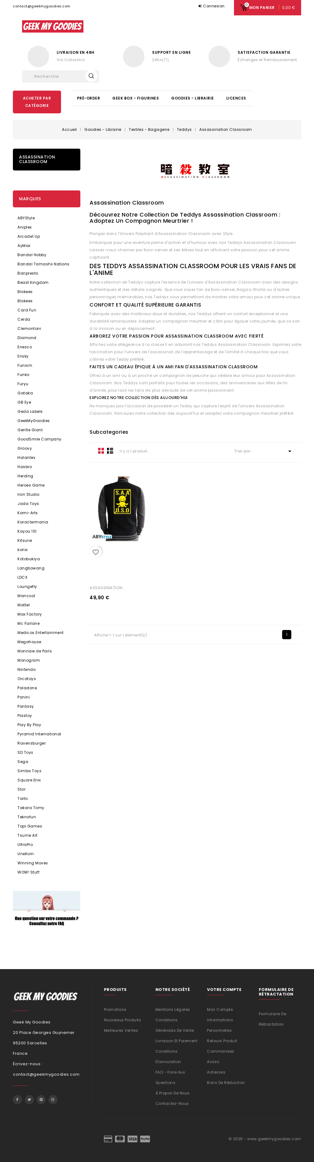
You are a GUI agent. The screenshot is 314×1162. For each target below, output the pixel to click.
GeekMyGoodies (33, 420)
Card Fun (26, 310)
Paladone (27, 688)
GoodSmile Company (39, 439)
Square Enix (29, 780)
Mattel (23, 605)
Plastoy (24, 715)
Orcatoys (26, 678)
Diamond (26, 337)
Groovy (24, 448)
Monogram (28, 660)
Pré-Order (88, 98)
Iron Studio (28, 494)
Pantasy (25, 706)
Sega (22, 761)
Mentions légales (172, 1009)
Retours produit (222, 1040)
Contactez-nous (172, 1103)
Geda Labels (30, 411)
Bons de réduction (226, 1082)
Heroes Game (31, 485)
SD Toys (25, 752)
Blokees (25, 291)
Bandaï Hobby (31, 254)
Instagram (53, 1099)
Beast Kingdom (33, 282)
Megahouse (29, 641)
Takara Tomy (30, 807)
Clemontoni (29, 328)
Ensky (23, 356)
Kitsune (24, 540)
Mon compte (220, 1009)
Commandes (220, 1051)
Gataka (25, 393)
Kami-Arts (27, 512)
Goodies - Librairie (192, 98)
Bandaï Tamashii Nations (43, 264)
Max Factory (29, 614)
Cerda (23, 319)
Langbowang (30, 568)
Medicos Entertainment (40, 632)
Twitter (29, 1099)
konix (22, 549)
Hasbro (24, 466)
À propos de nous (172, 1093)
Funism (24, 365)
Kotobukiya (28, 558)
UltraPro (25, 844)
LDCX (22, 577)
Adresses (216, 1072)
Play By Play (29, 724)
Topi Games (29, 826)
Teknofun (26, 817)
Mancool (26, 595)
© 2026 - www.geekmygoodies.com (264, 1138)
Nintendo (26, 669)
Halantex (26, 457)
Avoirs (213, 1061)
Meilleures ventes (121, 1030)
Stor (21, 789)
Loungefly (27, 586)
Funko (23, 374)
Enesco (24, 347)
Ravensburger (31, 743)
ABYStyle (26, 218)
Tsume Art (27, 835)
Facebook (17, 1099)
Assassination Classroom (37, 159)
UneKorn (25, 853)
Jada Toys (28, 503)
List (110, 451)
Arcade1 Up (28, 236)
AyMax (24, 245)
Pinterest (41, 1099)
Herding (25, 476)
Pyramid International (39, 734)
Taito (22, 798)
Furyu (23, 383)
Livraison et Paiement (176, 1040)
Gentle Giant (30, 429)
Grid (101, 451)
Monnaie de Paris (34, 651)
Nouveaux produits (122, 1020)
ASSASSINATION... (108, 588)
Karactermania (32, 522)
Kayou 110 (27, 531)
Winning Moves (32, 863)
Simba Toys (29, 770)
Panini (23, 697)
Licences (236, 98)
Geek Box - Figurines (135, 98)
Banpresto (27, 273)
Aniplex (24, 227)
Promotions (115, 1009)
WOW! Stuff (28, 872)
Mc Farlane (28, 623)
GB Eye (24, 402)
